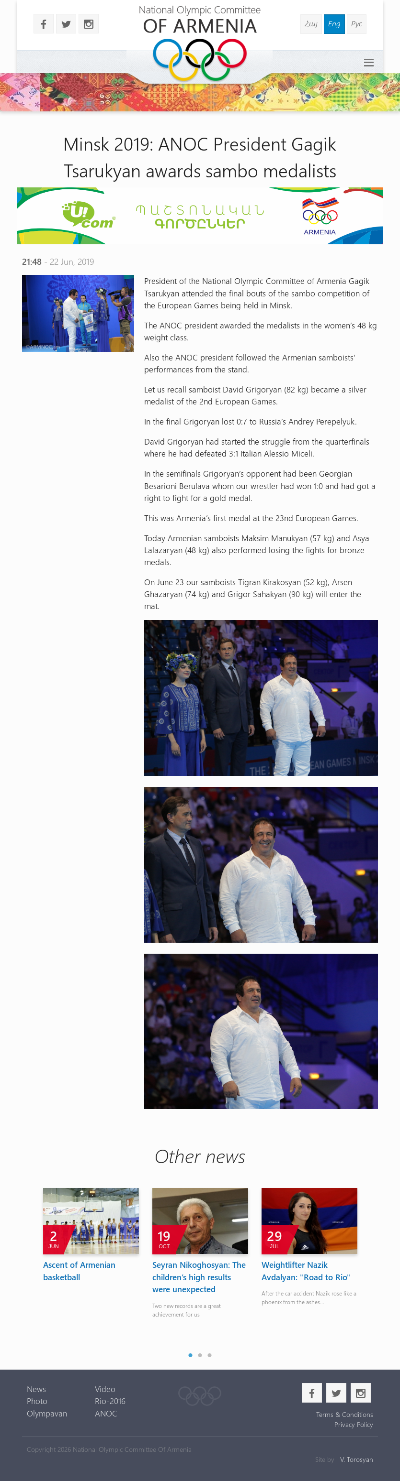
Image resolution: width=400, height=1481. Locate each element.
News (36, 1388)
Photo (37, 1400)
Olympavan (47, 1413)
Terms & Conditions (344, 1414)
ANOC (106, 1413)
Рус (356, 23)
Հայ (311, 23)
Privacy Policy (353, 1424)
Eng (334, 23)
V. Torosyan (356, 1459)
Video (105, 1388)
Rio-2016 (110, 1400)
